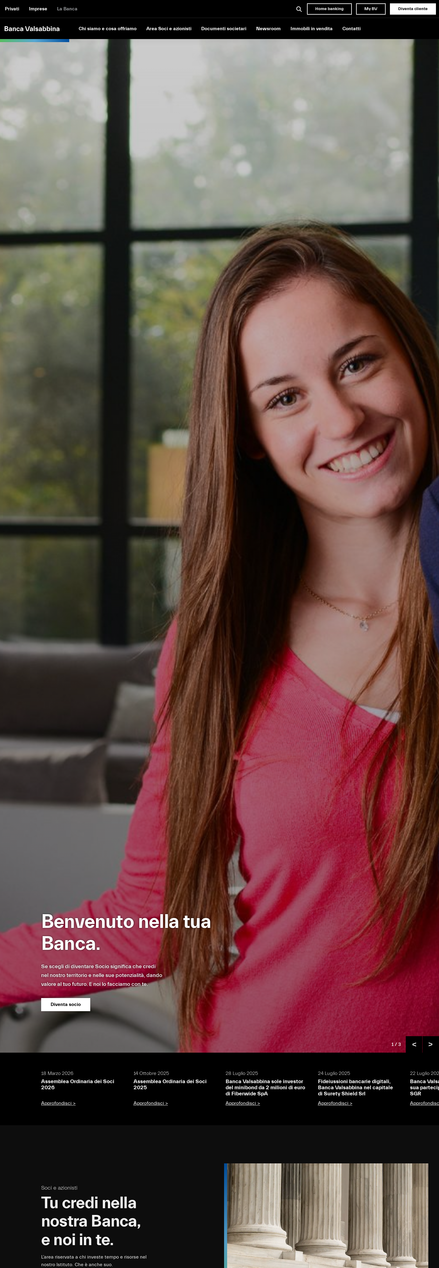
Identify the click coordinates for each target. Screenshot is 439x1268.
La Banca (67, 9)
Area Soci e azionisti (168, 28)
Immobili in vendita (312, 28)
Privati (12, 9)
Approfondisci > (58, 1103)
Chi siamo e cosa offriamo (108, 28)
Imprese (38, 9)
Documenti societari (223, 28)
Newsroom (268, 28)
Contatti (351, 28)
